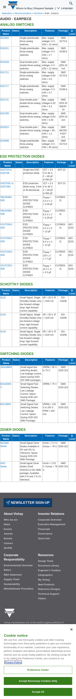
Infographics (45, 574)
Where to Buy (24, 8)
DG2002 (4, 38)
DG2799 (4, 113)
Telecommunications (23, 13)
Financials (44, 529)
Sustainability (12, 584)
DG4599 (4, 140)
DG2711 (4, 72)
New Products (46, 584)
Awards (8, 533)
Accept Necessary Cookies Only (38, 686)
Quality (8, 547)
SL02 (3, 297)
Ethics (7, 570)
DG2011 (4, 48)
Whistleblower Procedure (18, 588)
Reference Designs (49, 589)
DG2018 (4, 62)
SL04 (3, 331)
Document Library (48, 565)
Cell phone (38, 13)
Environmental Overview (18, 565)
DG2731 (4, 99)
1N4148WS (6, 367)
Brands (8, 538)
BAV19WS (5, 404)
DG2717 (4, 86)
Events (8, 529)
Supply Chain (12, 579)
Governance (45, 533)
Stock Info (44, 538)
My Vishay (44, 579)
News (7, 524)
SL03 (3, 314)
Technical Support (48, 593)
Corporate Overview (50, 519)
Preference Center (38, 675)
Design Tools (45, 561)
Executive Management (51, 524)
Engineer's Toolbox (49, 570)
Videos (42, 598)
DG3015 (4, 127)
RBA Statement (13, 574)
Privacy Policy (13, 668)
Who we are (10, 519)
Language (65, 8)
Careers (8, 543)
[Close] (71, 635)
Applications (7, 13)
